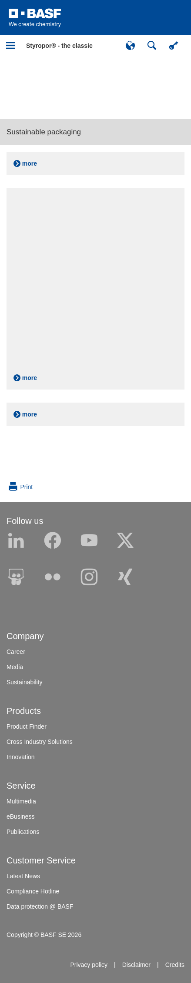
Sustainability (25, 682)
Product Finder (27, 726)
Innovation (21, 756)
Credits (174, 964)
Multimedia (21, 801)
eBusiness (21, 816)
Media (15, 666)
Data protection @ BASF (40, 906)
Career (16, 651)
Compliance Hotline (33, 891)
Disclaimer (136, 964)
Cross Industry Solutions (40, 741)
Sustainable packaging (44, 132)
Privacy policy (88, 964)
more (29, 163)
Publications (23, 831)
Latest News (23, 876)
